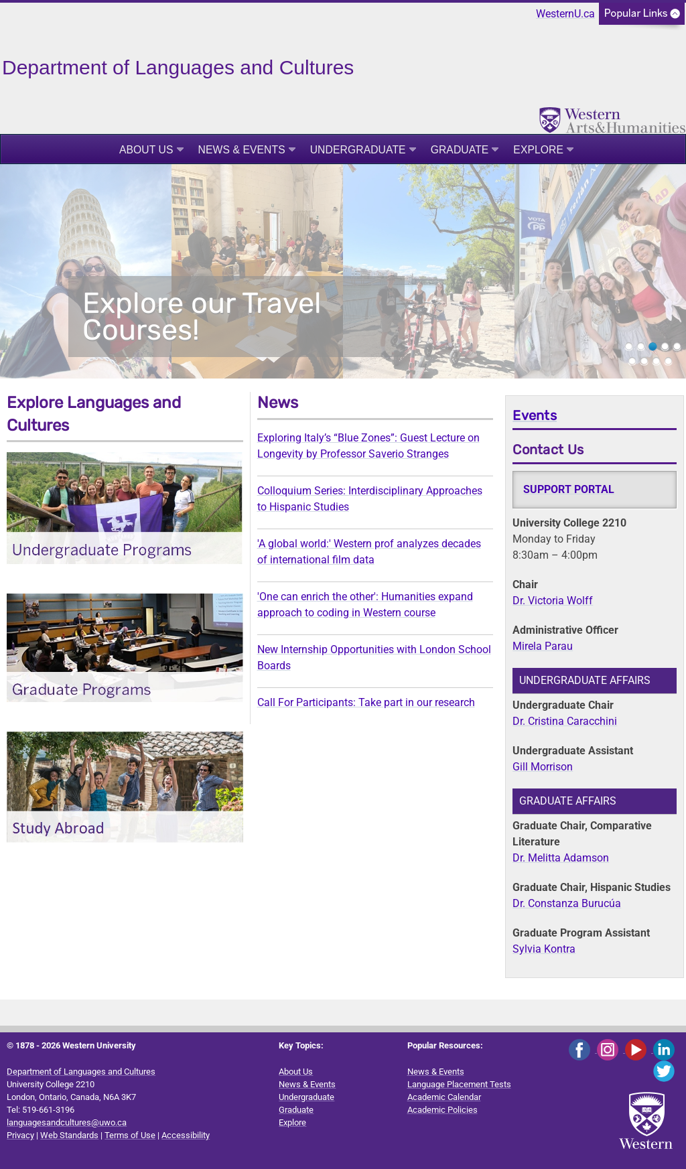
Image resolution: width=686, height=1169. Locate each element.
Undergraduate (358, 149)
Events (534, 415)
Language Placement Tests (459, 1084)
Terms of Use (130, 1135)
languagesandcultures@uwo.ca (67, 1122)
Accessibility (185, 1135)
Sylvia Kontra (543, 949)
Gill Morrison (542, 766)
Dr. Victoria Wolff (552, 600)
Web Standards (69, 1135)
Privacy (20, 1135)
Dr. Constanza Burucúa (566, 903)
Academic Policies (442, 1110)
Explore (538, 149)
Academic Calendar (444, 1097)
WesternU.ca (565, 13)
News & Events (241, 149)
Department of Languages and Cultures (81, 1072)
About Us (146, 149)
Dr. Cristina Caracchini (564, 721)
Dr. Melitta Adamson (560, 857)
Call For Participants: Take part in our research (366, 702)
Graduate (460, 149)
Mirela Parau (542, 646)
